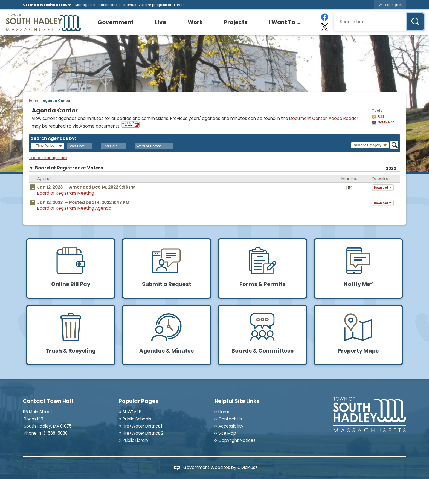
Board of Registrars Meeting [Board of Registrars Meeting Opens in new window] (65, 193)
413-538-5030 (53, 433)
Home (34, 100)
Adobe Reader (343, 118)
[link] (390, 5)
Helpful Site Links (237, 401)
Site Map (227, 433)
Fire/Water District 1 (142, 426)
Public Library (136, 440)
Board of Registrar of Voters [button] (69, 168)
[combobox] (79, 146)
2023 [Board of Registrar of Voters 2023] (391, 168)
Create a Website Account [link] (47, 4)
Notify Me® (386, 122)
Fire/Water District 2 (143, 433)
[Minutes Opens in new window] (349, 189)
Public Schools (137, 419)
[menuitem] (116, 22)
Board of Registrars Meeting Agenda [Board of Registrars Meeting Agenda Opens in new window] (74, 208)
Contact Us (230, 419)
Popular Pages (138, 401)
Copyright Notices (237, 440)
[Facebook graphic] (324, 17)
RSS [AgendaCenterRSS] (381, 116)
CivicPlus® (247, 467)
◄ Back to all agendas (48, 158)
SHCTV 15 (132, 412)
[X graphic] (324, 26)
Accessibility (231, 426)
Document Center (308, 118)
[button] (415, 21)
